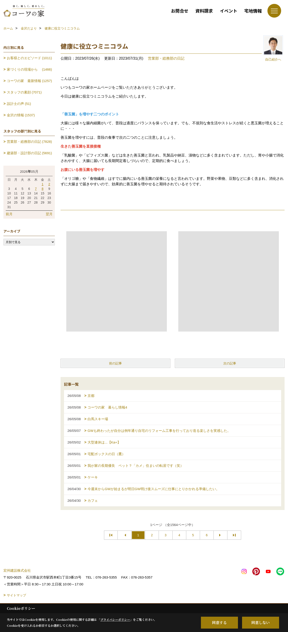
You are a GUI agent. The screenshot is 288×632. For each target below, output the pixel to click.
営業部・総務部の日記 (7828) (29, 141)
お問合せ (179, 11)
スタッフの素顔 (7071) (24, 92)
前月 (9, 214)
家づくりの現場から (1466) (29, 69)
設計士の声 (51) (19, 104)
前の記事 (115, 363)
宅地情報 (253, 11)
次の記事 (229, 363)
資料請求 (204, 11)
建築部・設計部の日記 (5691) (29, 153)
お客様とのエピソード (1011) (29, 58)
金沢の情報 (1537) (21, 115)
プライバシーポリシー (115, 619)
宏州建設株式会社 (17, 570)
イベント (228, 11)
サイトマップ (16, 595)
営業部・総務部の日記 (166, 58)
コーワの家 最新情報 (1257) (29, 81)
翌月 (49, 214)
